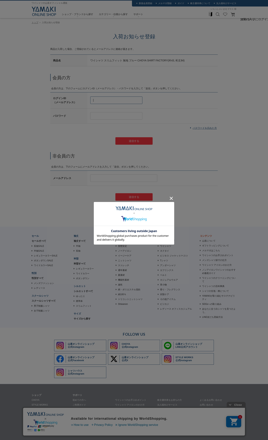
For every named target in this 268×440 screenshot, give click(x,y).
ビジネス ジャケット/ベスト (174, 255)
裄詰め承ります (165, 409)
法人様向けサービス (226, 3)
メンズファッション (44, 283)
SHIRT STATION (40, 409)
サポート (138, 14)
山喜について (209, 241)
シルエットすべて (83, 291)
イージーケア (124, 255)
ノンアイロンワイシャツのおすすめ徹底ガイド (219, 271)
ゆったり (80, 296)
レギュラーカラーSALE (46, 255)
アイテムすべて (166, 241)
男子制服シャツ (42, 306)
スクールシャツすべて (44, 300)
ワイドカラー (82, 273)
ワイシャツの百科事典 (213, 286)
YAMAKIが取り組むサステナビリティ (218, 298)
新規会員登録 (145, 3)
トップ (35, 22)
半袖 (78, 246)
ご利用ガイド (79, 405)
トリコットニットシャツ (130, 299)
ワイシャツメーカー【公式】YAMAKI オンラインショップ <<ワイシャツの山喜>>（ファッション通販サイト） (44, 11)
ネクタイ (164, 251)
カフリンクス (166, 270)
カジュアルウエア (169, 280)
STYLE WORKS (40, 405)
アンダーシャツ (168, 265)
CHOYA (35, 400)
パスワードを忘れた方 (205, 128)
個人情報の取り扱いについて (79, 433)
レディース (39, 288)
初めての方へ (79, 400)
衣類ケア (164, 294)
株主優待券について (200, 3)
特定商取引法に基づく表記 (113, 433)
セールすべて (39, 241)
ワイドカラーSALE (43, 265)
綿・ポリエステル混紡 (129, 289)
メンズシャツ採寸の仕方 (214, 260)
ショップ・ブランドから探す (77, 14)
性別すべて (38, 278)
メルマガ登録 (165, 3)
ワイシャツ (165, 246)
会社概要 (55, 433)
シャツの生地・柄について (215, 291)
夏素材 (121, 275)
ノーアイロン (124, 251)
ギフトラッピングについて (215, 245)
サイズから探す (82, 318)
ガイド (181, 3)
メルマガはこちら (211, 250)
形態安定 (122, 246)
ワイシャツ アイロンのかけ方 (217, 265)
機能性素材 (123, 280)
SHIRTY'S (37, 419)
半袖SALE (39, 251)
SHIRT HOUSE (39, 414)
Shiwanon (123, 304)
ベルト (163, 275)
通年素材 (122, 270)
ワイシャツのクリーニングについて (219, 280)
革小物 (163, 284)
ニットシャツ (124, 260)
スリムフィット (84, 306)
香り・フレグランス (170, 289)
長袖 (78, 251)
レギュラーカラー (85, 268)
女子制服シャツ (42, 310)
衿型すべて (80, 263)
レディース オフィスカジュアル (176, 309)
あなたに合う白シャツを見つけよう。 (219, 311)
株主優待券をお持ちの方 (169, 400)
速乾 (120, 284)
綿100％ (122, 294)
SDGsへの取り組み (211, 304)
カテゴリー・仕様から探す (113, 14)
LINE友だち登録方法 (212, 317)
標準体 (79, 301)
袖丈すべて (80, 241)
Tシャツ (164, 260)
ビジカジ (164, 304)
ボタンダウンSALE (43, 260)
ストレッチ (123, 265)
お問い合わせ (206, 405)
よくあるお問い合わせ (211, 400)
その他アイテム (168, 299)
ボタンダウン (82, 278)
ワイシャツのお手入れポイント (217, 255)
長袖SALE (39, 246)
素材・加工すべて (125, 241)
